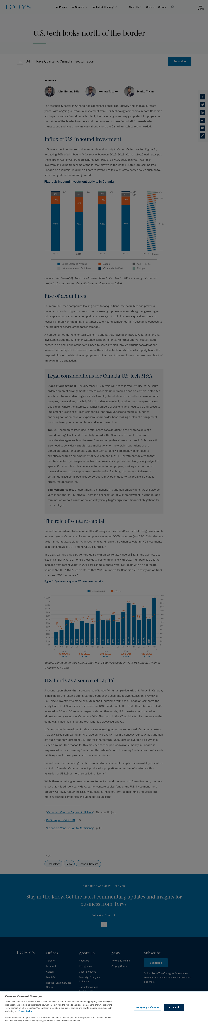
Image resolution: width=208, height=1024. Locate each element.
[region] (104, 1007)
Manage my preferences (147, 1007)
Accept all (174, 1007)
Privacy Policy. (25, 1011)
